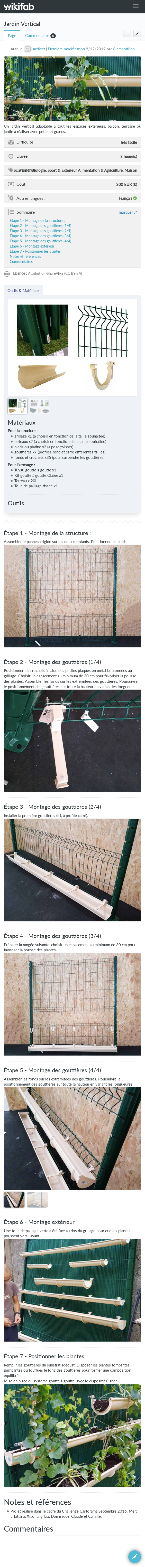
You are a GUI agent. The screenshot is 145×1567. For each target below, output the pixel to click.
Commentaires (37, 35)
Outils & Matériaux (23, 290)
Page (12, 35)
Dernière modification (66, 49)
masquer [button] (126, 212)
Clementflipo (124, 49)
